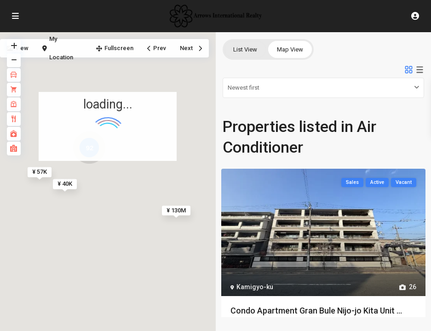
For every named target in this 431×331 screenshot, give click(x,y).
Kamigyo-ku (254, 287)
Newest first (243, 87)
